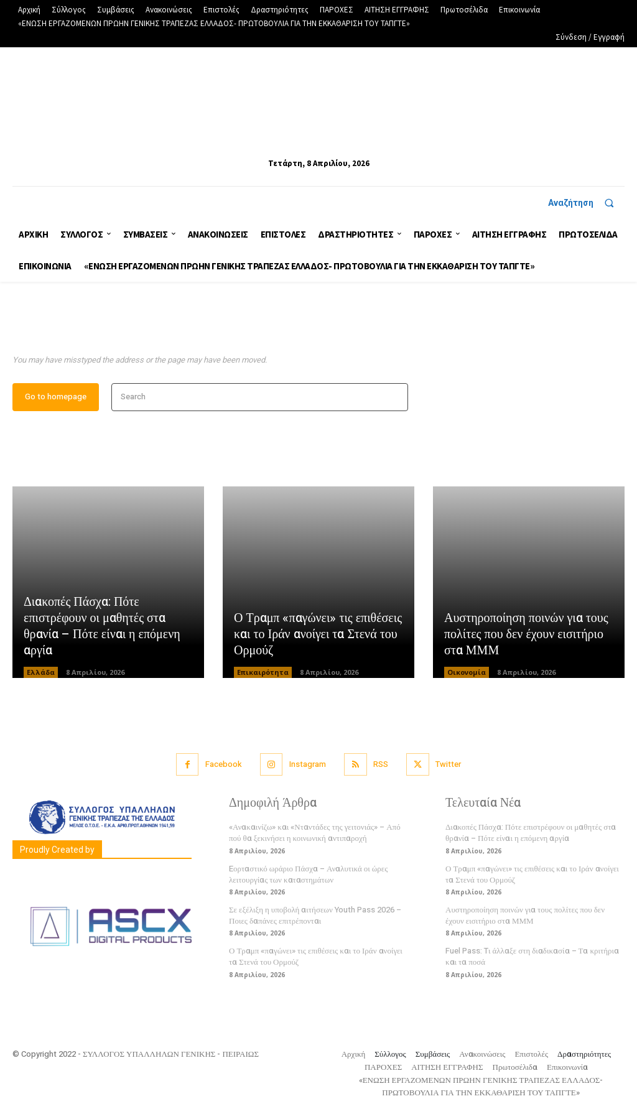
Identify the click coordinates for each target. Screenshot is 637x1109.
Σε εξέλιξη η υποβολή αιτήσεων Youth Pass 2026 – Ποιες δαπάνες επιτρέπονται (315, 915)
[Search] (394, 397)
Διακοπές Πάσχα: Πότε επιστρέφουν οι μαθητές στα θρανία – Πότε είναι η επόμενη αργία (102, 626)
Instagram (307, 765)
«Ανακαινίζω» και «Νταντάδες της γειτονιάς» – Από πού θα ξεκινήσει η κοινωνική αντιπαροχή (315, 833)
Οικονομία (466, 672)
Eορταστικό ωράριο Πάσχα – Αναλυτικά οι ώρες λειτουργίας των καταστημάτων (308, 874)
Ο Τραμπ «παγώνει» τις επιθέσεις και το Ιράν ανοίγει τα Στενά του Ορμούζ (318, 634)
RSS (380, 765)
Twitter (448, 765)
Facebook (223, 765)
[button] (586, 202)
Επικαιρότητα (263, 672)
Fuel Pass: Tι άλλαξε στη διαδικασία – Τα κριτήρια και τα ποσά (532, 956)
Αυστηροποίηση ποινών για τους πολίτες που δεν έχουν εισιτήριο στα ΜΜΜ (526, 634)
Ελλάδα (41, 672)
